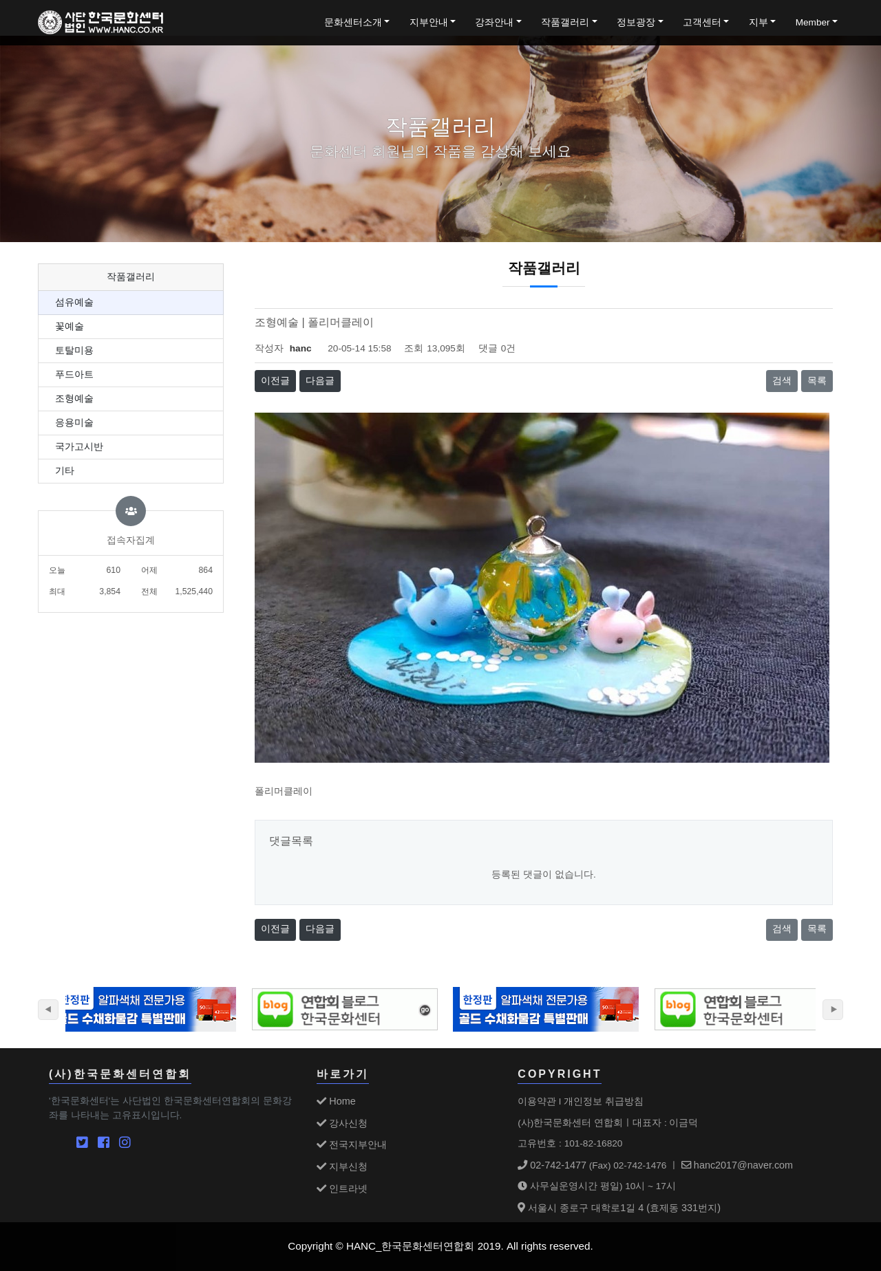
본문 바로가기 (0, 0)
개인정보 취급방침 (604, 1101)
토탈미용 (74, 350)
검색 (782, 381)
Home (336, 1101)
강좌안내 (494, 22)
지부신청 (342, 1166)
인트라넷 (342, 1188)
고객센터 (702, 22)
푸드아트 (74, 374)
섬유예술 (74, 302)
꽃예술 (69, 326)
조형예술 (74, 398)
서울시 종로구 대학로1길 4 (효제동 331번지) (619, 1207)
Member (813, 22)
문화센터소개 (353, 22)
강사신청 (342, 1123)
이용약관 (537, 1101)
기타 (64, 471)
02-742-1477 (552, 1165)
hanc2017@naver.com (737, 1165)
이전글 (275, 381)
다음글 (320, 381)
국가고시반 (79, 447)
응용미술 (74, 422)
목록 (817, 381)
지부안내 (429, 22)
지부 (758, 22)
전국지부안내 (352, 1144)
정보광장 (636, 22)
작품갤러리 (565, 22)
